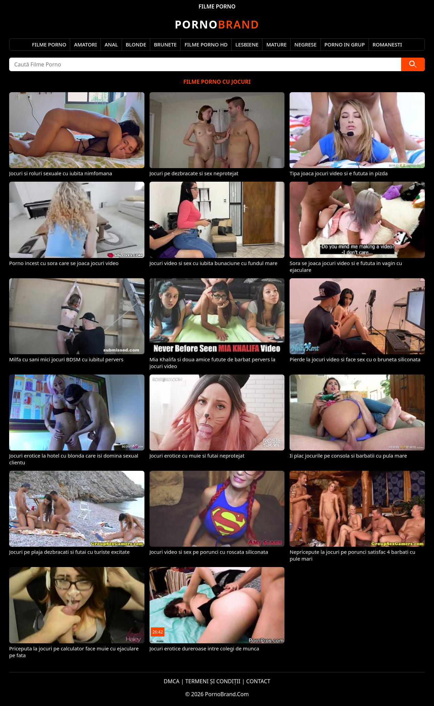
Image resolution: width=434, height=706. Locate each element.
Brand (217, 24)
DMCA (172, 681)
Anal (111, 44)
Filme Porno (49, 44)
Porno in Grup (344, 44)
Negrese (305, 44)
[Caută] (413, 64)
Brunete (165, 44)
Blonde (136, 44)
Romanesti (387, 44)
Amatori (85, 44)
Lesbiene (246, 44)
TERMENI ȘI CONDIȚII (212, 681)
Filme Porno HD (206, 44)
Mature (276, 44)
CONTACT (258, 681)
